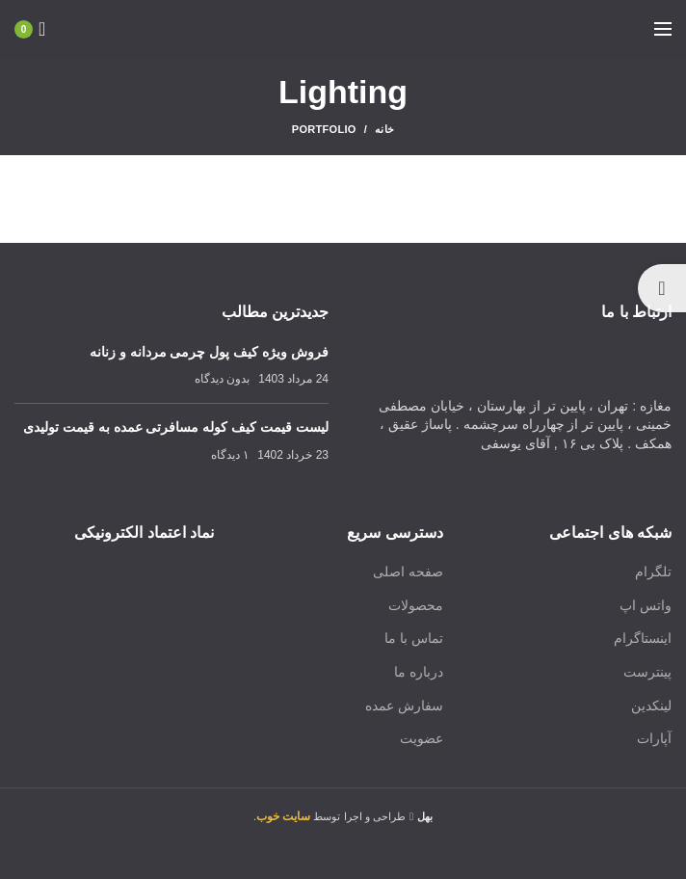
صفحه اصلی (408, 571)
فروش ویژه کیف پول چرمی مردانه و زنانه (209, 352)
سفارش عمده (404, 705)
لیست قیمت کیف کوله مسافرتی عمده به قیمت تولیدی (176, 427)
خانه (384, 129)
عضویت (421, 738)
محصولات (415, 605)
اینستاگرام (643, 638)
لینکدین (651, 705)
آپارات (654, 738)
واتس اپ (646, 605)
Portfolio (324, 129)
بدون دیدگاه (222, 379)
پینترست (647, 671)
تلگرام (653, 571)
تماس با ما (413, 638)
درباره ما (418, 671)
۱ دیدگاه (230, 455)
